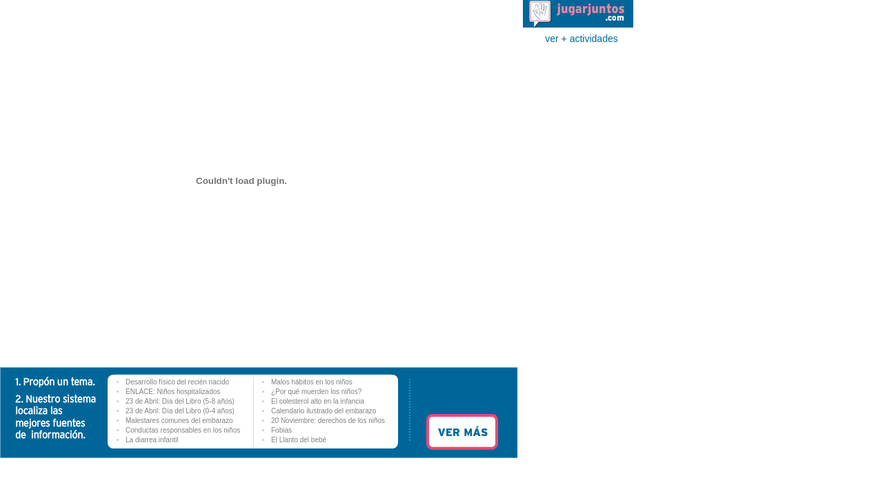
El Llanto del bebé (298, 440)
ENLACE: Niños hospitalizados (173, 391)
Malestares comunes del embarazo (179, 420)
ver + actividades (581, 38)
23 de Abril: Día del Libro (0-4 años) (180, 411)
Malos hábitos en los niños (312, 382)
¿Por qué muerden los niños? (316, 391)
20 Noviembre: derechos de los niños (328, 420)
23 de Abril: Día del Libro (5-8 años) (180, 401)
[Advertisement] (578, 257)
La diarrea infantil (152, 440)
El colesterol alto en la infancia (317, 401)
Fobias (281, 430)
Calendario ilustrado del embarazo (323, 411)
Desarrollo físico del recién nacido (177, 382)
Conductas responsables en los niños (183, 430)
